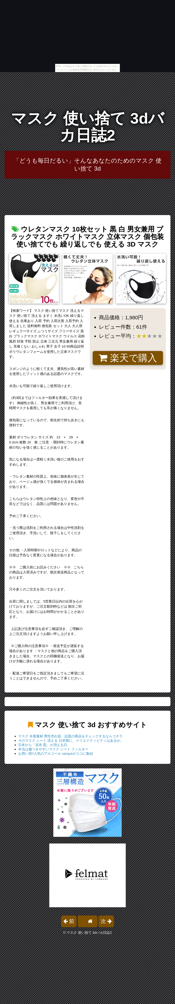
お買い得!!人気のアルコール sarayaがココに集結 (55, 753)
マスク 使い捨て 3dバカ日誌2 (87, 127)
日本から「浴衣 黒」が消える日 (42, 745)
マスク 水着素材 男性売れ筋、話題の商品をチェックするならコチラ (70, 736)
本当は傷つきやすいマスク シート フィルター (53, 749)
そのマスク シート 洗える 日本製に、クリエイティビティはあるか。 (71, 740)
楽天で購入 (128, 358)
